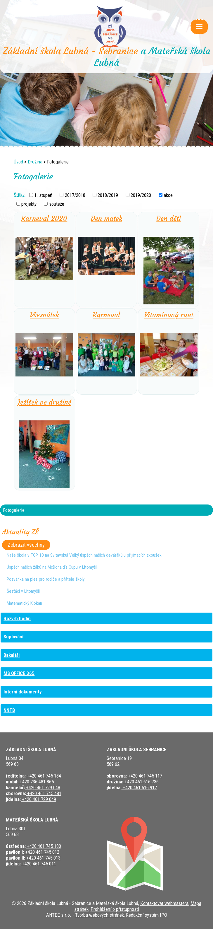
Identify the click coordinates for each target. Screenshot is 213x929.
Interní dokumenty (23, 692)
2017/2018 (75, 195)
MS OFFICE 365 (19, 673)
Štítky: (19, 194)
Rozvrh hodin (17, 618)
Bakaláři (12, 655)
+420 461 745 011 (38, 864)
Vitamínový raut (168, 315)
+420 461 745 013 (42, 858)
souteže (56, 204)
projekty (29, 204)
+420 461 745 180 (43, 846)
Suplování (13, 637)
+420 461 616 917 (139, 787)
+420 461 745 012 (41, 852)
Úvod (18, 162)
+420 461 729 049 (38, 799)
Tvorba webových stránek (99, 915)
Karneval (106, 315)
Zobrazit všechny (26, 545)
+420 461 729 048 (42, 787)
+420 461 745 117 (144, 776)
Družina (35, 162)
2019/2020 (141, 195)
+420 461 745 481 (43, 793)
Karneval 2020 (44, 218)
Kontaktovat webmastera (164, 903)
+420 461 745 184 (43, 776)
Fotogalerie (14, 510)
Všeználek (44, 315)
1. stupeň (43, 195)
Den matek (106, 218)
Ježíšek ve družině (44, 402)
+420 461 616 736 (141, 782)
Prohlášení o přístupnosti (115, 909)
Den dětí (168, 218)
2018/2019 (108, 195)
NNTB (9, 710)
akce (168, 195)
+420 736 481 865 (36, 782)
